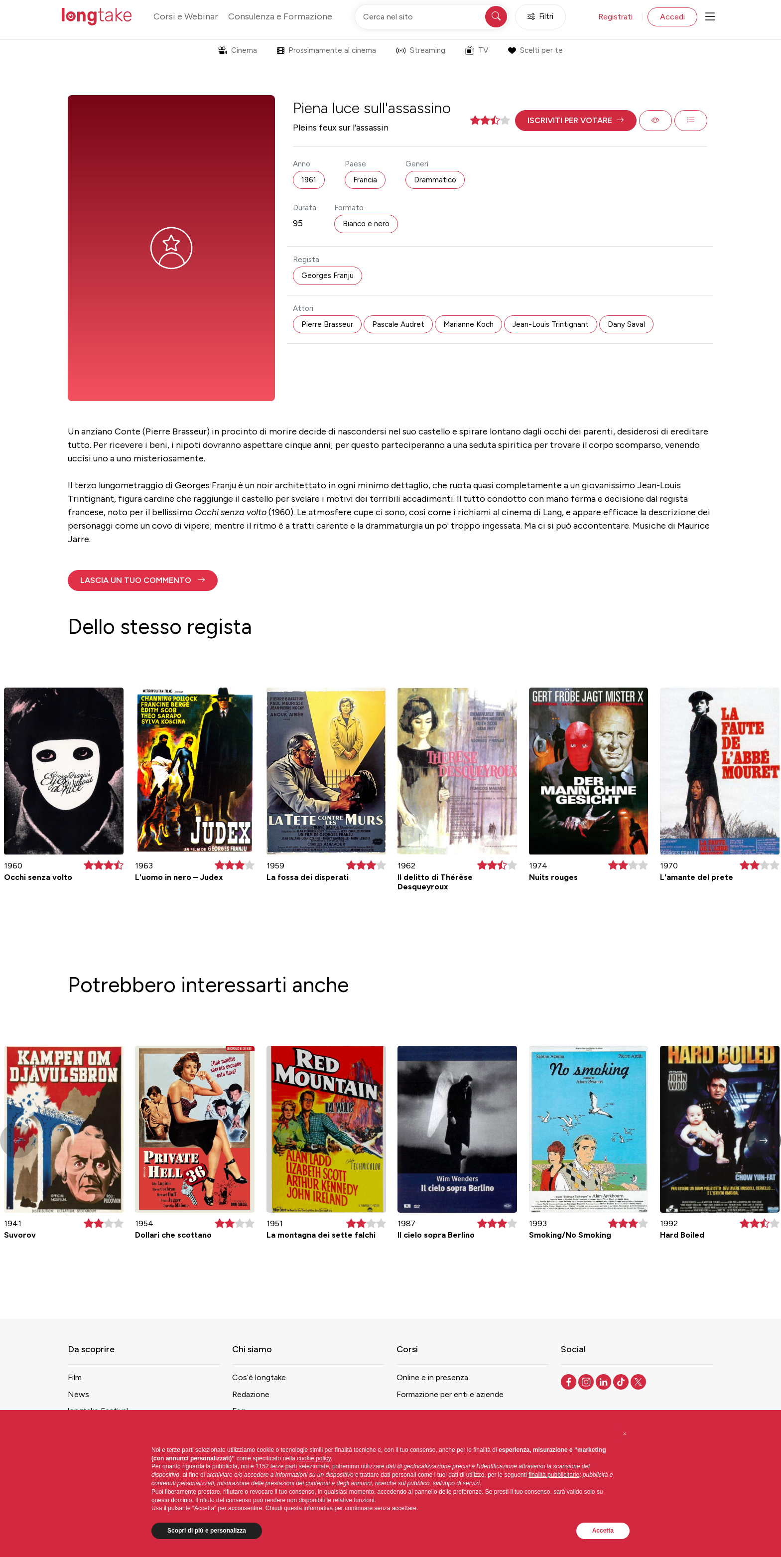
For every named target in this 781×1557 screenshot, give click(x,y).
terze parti (283, 1466)
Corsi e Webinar (185, 16)
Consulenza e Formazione (280, 16)
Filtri (540, 16)
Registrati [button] (615, 16)
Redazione (250, 1394)
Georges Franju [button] (327, 275)
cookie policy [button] (314, 1458)
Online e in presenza (432, 1377)
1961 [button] (308, 179)
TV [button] (476, 50)
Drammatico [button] (435, 179)
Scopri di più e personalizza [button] (206, 1530)
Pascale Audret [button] (398, 324)
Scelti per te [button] (535, 50)
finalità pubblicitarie (553, 1474)
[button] (576, 120)
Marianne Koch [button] (468, 324)
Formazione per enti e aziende (450, 1394)
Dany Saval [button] (626, 324)
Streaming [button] (420, 50)
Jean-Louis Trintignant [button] (551, 324)
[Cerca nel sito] (432, 16)
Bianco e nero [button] (366, 223)
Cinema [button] (237, 50)
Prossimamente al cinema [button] (326, 50)
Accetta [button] (603, 1530)
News (78, 1394)
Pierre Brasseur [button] (327, 324)
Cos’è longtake (259, 1377)
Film (75, 1377)
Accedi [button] (672, 16)
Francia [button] (365, 179)
